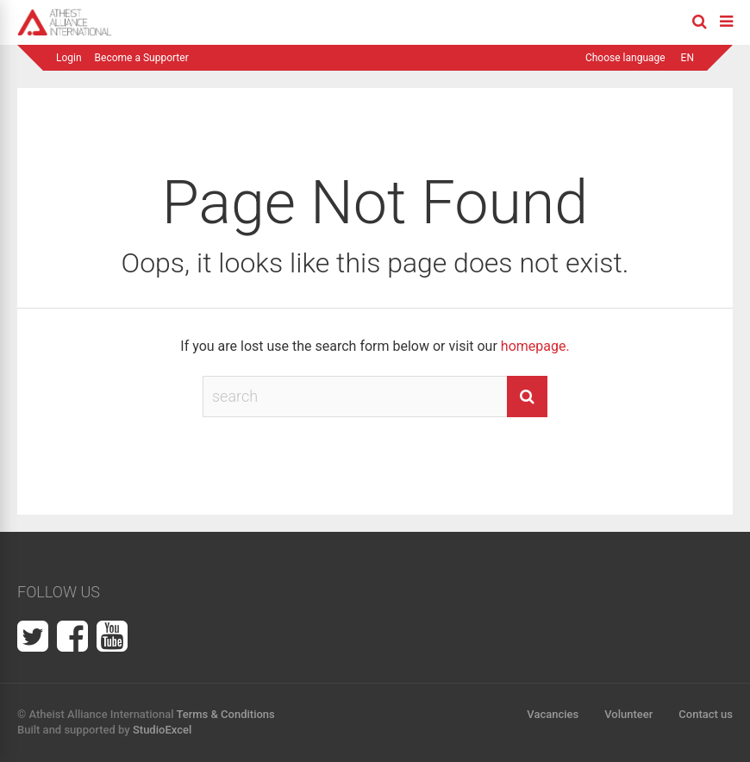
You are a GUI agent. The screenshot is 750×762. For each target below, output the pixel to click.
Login (69, 58)
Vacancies (552, 714)
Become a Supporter (142, 58)
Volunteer (628, 714)
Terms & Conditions (225, 714)
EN (687, 58)
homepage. (535, 346)
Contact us (705, 714)
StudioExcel (162, 729)
